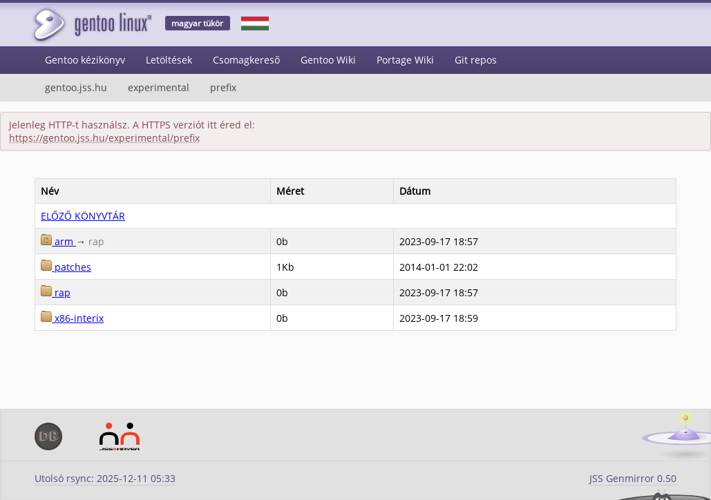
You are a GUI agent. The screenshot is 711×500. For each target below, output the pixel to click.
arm (58, 241)
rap (55, 292)
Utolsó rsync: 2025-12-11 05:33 (105, 478)
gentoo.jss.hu (76, 87)
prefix (223, 87)
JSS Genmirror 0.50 (632, 478)
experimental (158, 87)
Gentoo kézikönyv (85, 59)
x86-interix (72, 318)
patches (66, 266)
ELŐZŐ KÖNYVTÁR (83, 215)
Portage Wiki (405, 59)
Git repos (476, 59)
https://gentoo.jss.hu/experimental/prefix (104, 137)
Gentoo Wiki (328, 59)
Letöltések (169, 59)
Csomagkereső (246, 59)
